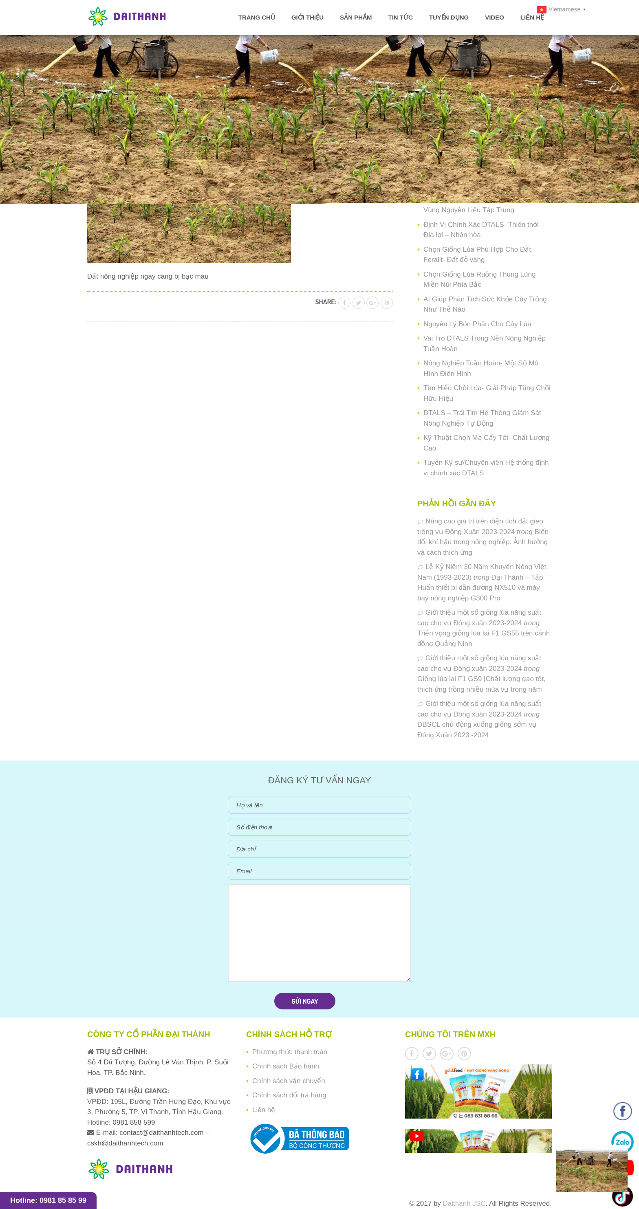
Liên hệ (532, 17)
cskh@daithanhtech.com (125, 1143)
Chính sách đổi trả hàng (289, 1095)
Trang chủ (256, 17)
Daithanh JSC (464, 1203)
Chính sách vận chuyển (288, 1081)
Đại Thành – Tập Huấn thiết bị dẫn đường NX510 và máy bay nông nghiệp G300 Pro (480, 588)
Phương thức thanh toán (289, 1052)
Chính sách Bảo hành (285, 1066)
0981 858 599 (133, 1122)
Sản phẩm (356, 17)
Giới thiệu (307, 17)
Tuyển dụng (449, 17)
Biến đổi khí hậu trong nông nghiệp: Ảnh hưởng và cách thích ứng (483, 542)
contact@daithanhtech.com (162, 1132)
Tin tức (400, 17)
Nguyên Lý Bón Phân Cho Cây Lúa (477, 324)
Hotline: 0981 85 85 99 (48, 1200)
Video (494, 17)
